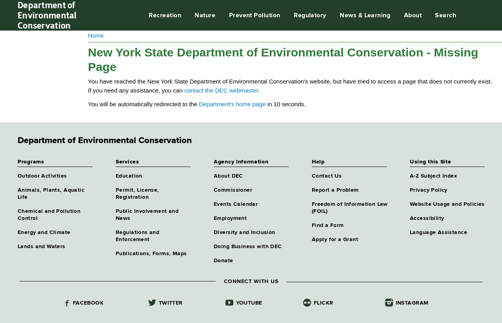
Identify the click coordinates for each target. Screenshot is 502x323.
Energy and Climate (44, 232)
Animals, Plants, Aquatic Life (51, 193)
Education (129, 176)
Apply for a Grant (335, 239)
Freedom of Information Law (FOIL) (350, 207)
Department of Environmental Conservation (47, 15)
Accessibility (427, 218)
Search (445, 16)
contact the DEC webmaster (221, 90)
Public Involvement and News (147, 215)
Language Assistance (438, 232)
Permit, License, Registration (137, 193)
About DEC (228, 176)
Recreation (165, 16)
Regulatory (310, 16)
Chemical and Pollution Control (49, 215)
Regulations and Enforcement (137, 236)
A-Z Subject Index (433, 176)
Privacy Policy (428, 190)
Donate (223, 260)
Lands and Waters (41, 246)
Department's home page (232, 104)
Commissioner (233, 190)
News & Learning (365, 16)
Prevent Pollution (254, 16)
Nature (205, 16)
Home (96, 35)
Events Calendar (236, 204)
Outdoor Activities (42, 176)
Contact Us (327, 176)
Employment (230, 218)
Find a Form (328, 225)
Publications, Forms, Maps (151, 253)
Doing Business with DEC (248, 246)
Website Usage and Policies (447, 204)
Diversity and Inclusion (244, 232)
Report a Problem (335, 190)
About (413, 16)
